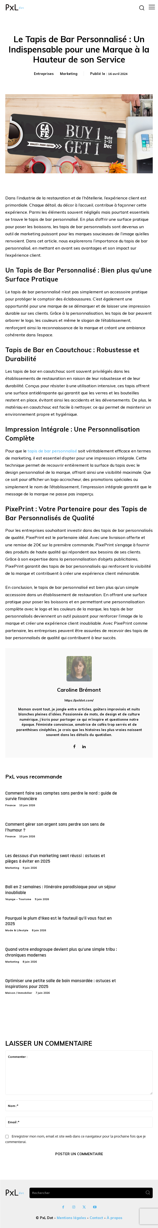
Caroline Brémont (79, 690)
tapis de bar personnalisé (52, 450)
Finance (10, 805)
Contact (96, 1218)
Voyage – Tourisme (18, 899)
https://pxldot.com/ (79, 700)
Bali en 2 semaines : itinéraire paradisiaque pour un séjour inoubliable (60, 890)
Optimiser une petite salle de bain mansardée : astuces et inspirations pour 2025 (60, 984)
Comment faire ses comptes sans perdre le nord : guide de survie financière (61, 796)
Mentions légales (71, 1218)
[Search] (148, 1193)
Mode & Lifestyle (16, 930)
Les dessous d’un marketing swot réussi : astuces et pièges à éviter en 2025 (55, 858)
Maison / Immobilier (18, 993)
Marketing (68, 73)
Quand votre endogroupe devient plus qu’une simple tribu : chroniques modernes (61, 952)
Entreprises (44, 73)
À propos (114, 1218)
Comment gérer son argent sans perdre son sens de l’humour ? (55, 827)
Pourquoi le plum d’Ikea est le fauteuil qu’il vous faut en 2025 (58, 921)
